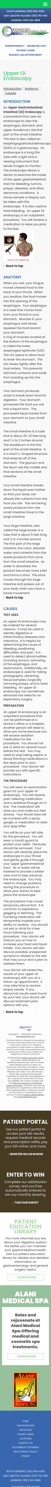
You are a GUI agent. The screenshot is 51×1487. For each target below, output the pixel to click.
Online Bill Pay (36, 46)
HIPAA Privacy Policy (25, 1451)
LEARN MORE (26, 1277)
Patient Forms (25, 1434)
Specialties (25, 1429)
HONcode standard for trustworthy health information (24, 1084)
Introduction (12, 88)
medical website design (33, 1094)
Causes (10, 93)
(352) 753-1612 (39, 15)
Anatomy (31, 88)
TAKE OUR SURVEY (26, 1203)
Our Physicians (25, 1425)
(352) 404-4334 (35, 11)
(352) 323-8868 (31, 20)
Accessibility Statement (25, 1447)
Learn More (26, 1356)
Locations (25, 1438)
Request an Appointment (25, 55)
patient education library (33, 1058)
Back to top (14, 266)
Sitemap (25, 1456)
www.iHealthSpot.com (25, 1036)
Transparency (15, 46)
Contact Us (25, 1443)
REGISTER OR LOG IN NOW (26, 1154)
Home (25, 1421)
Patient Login (25, 50)
